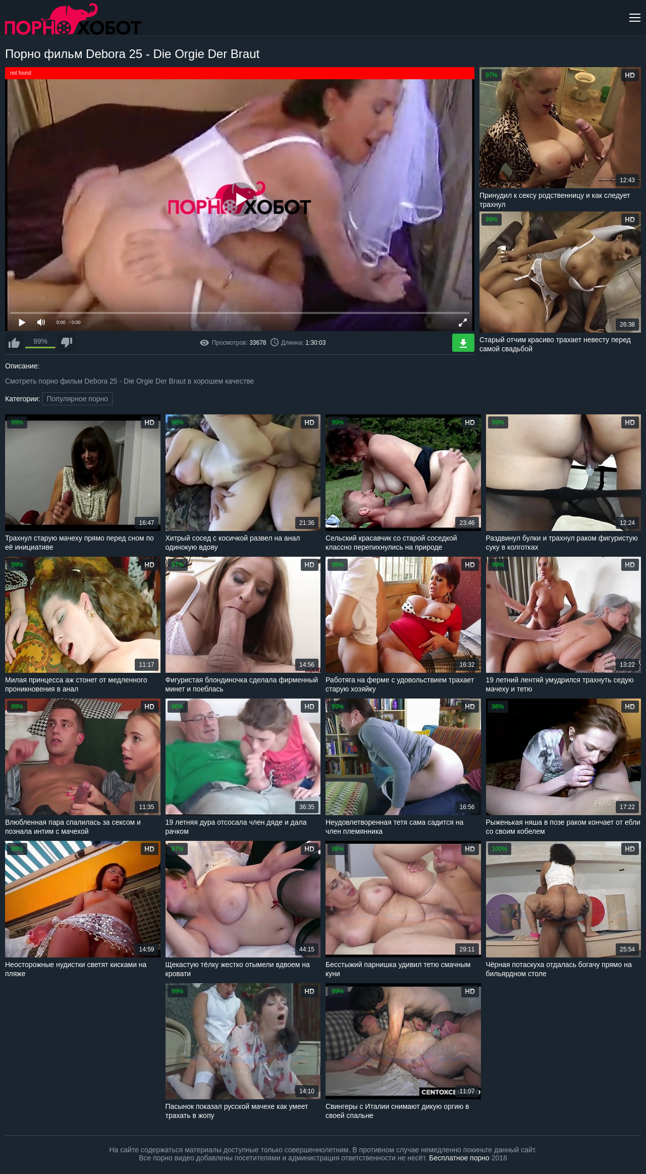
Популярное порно (77, 399)
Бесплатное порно (459, 1158)
